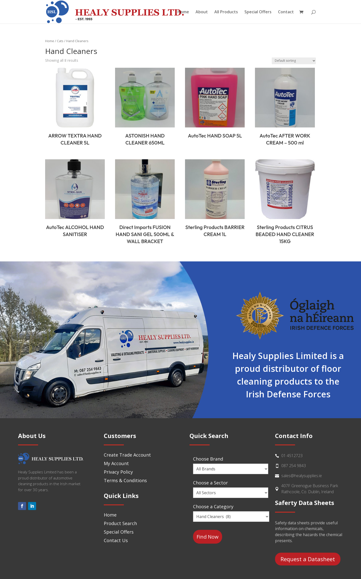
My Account (116, 463)
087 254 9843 (293, 465)
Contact (286, 12)
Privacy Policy (118, 472)
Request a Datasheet (308, 559)
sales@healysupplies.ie (301, 475)
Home (183, 12)
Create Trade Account (127, 455)
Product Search (120, 523)
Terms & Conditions (125, 480)
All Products (226, 12)
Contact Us (116, 540)
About (202, 12)
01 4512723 (292, 455)
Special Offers (258, 12)
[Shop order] (294, 60)
